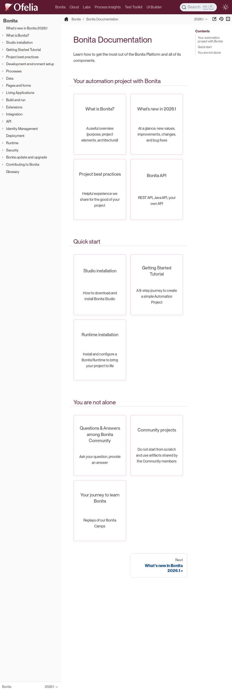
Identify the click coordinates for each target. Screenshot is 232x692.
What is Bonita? (17, 35)
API (8, 121)
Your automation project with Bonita (210, 39)
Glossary (12, 172)
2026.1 (198, 19)
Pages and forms (18, 85)
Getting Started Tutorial (23, 50)
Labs (87, 7)
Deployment (15, 136)
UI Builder (154, 7)
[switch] (225, 7)
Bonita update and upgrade (26, 157)
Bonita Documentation (102, 19)
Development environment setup (30, 64)
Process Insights (108, 7)
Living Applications (20, 93)
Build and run (15, 100)
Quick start (205, 47)
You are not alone (209, 52)
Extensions (14, 107)
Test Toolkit (134, 7)
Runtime (12, 143)
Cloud (74, 7)
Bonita (60, 7)
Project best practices (22, 57)
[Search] (198, 7)
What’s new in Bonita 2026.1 (26, 28)
